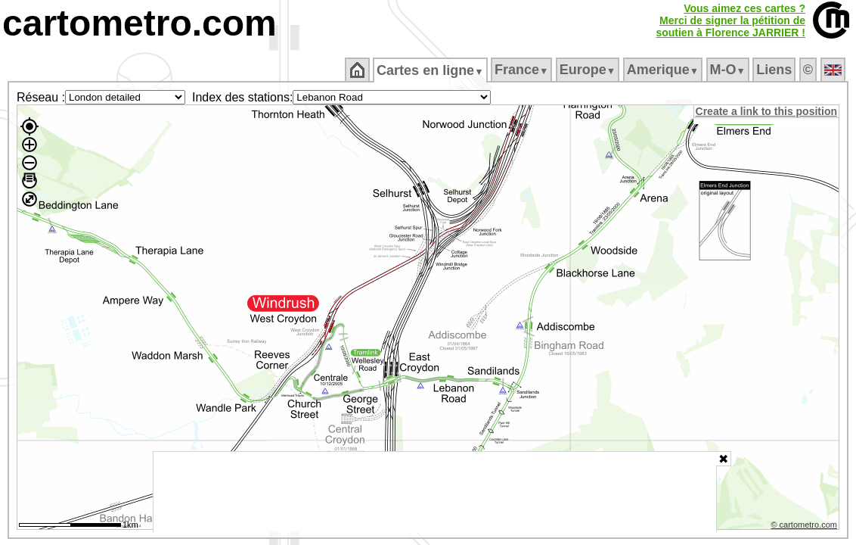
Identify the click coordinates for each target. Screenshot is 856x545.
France (522, 69)
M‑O (728, 69)
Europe (588, 69)
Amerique (663, 69)
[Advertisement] (435, 492)
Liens (775, 69)
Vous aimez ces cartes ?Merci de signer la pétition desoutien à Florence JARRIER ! (730, 20)
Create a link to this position (767, 111)
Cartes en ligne (431, 70)
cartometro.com (139, 23)
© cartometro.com (805, 526)
